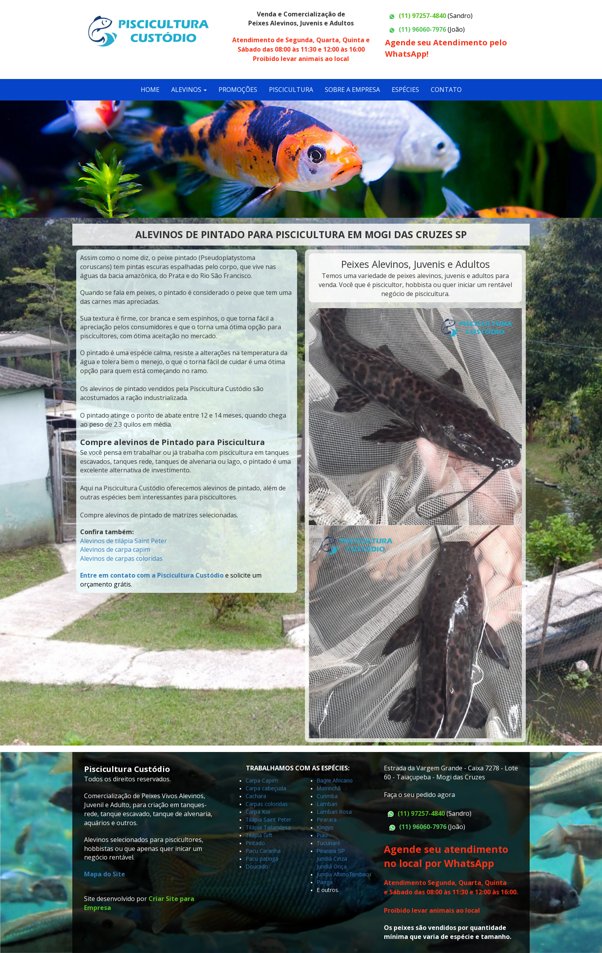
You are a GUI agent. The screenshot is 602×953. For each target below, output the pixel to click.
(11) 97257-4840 (422, 15)
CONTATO (446, 89)
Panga (325, 882)
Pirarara (327, 819)
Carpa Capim (261, 780)
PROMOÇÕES (238, 89)
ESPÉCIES (405, 89)
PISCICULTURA (291, 89)
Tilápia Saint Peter (268, 819)
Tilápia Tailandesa (268, 827)
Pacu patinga (261, 858)
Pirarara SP (331, 851)
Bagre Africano (335, 780)
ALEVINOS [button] (189, 89)
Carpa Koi (257, 811)
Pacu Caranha (263, 850)
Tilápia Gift (258, 835)
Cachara (255, 796)
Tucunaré (328, 843)
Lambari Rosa (334, 811)
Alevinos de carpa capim (115, 549)
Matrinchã (328, 788)
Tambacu (360, 874)
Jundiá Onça (332, 866)
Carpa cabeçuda (265, 788)
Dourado (256, 866)
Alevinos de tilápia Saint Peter (123, 541)
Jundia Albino (333, 874)
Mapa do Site (104, 874)
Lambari (327, 804)
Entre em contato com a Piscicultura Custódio (152, 575)
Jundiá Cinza (332, 858)
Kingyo (326, 827)
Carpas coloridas (266, 804)
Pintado (255, 843)
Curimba (327, 796)
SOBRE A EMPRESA (352, 89)
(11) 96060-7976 (422, 29)
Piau (322, 835)
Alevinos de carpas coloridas (121, 558)
